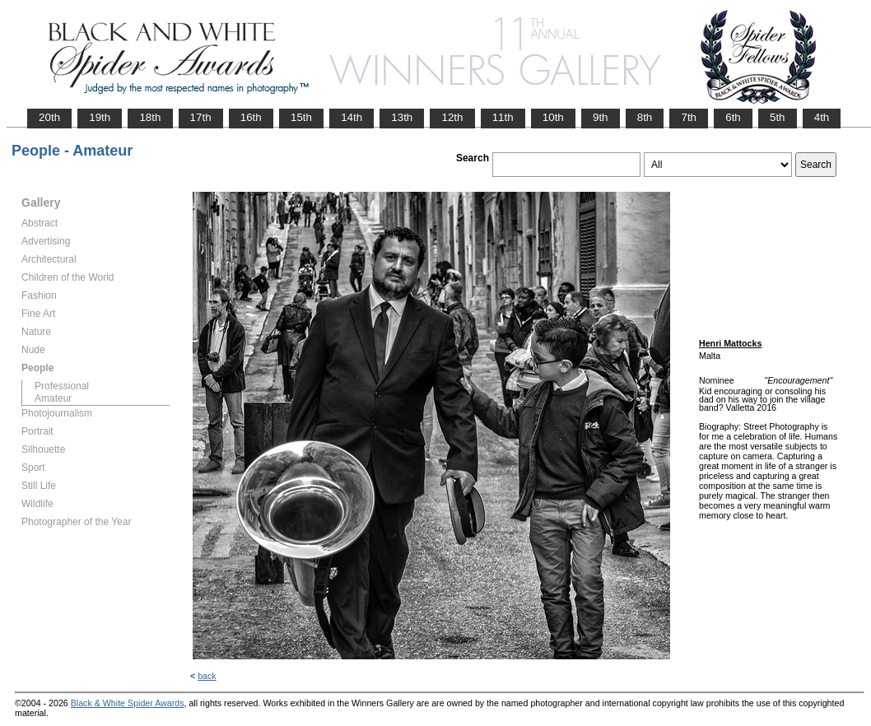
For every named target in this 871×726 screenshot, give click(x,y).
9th (600, 117)
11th (503, 117)
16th (251, 117)
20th (49, 117)
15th (301, 117)
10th (553, 117)
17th (201, 117)
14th (351, 117)
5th (777, 117)
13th (402, 117)
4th (822, 117)
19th (99, 117)
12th (452, 117)
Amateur (53, 398)
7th (689, 117)
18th (150, 117)
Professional (62, 386)
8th (645, 117)
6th (733, 117)
